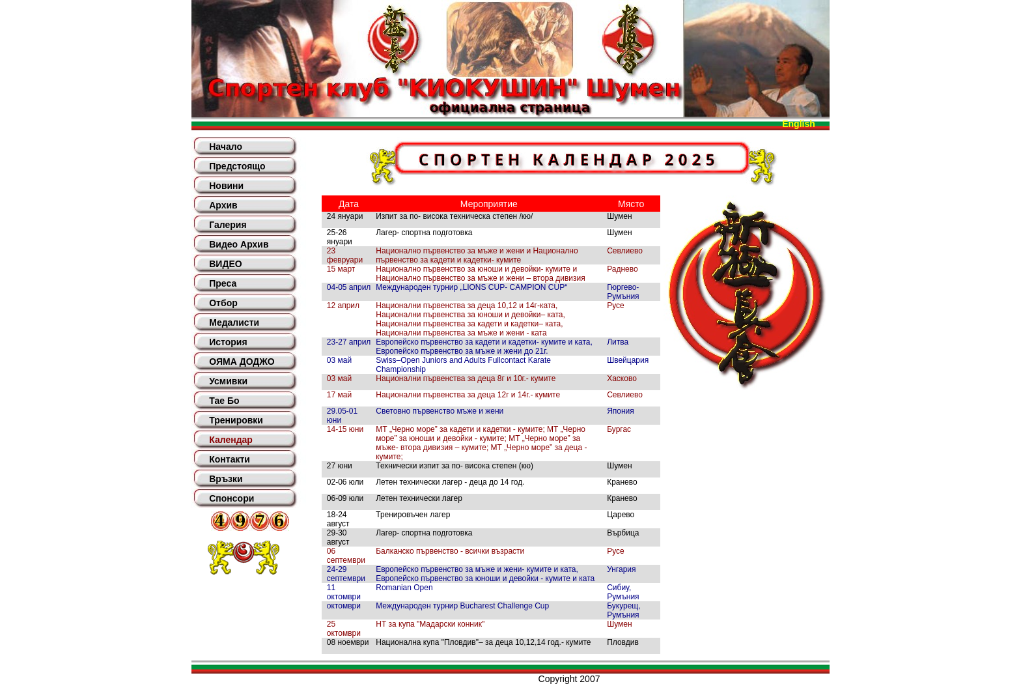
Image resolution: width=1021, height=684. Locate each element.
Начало (225, 146)
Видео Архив (238, 244)
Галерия (227, 225)
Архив (223, 205)
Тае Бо (224, 400)
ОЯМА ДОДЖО (241, 361)
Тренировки (236, 420)
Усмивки (228, 381)
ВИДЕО (225, 264)
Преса (222, 283)
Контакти (229, 459)
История (228, 342)
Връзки (225, 479)
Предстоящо (237, 166)
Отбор (223, 303)
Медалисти (234, 322)
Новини (226, 185)
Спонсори (231, 498)
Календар (231, 440)
